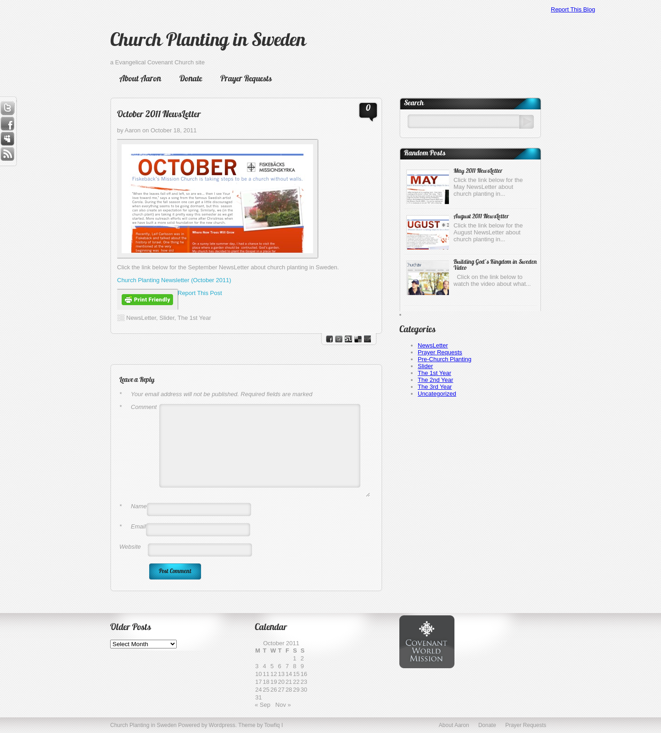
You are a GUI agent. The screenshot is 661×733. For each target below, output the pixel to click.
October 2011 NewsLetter (159, 114)
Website (130, 546)
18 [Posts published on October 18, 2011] (266, 681)
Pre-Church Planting (444, 359)
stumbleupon (348, 338)
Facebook (7, 123)
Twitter (7, 108)
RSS (7, 155)
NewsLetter (141, 317)
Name (133, 506)
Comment (138, 406)
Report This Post (200, 293)
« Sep (262, 704)
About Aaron (140, 79)
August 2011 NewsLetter (481, 217)
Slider (166, 317)
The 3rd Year (435, 386)
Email (132, 526)
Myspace (7, 139)
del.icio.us (358, 338)
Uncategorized (437, 393)
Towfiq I (273, 725)
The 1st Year (194, 317)
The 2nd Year (435, 379)
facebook (329, 338)
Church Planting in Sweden (208, 41)
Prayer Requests (246, 79)
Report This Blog (573, 9)
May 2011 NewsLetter (478, 171)
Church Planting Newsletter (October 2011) (174, 280)
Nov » (283, 704)
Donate (190, 79)
